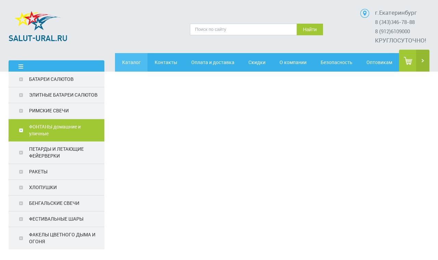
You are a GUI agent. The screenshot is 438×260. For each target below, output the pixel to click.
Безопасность (336, 62)
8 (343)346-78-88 (395, 21)
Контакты (166, 62)
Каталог (131, 62)
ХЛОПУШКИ (43, 187)
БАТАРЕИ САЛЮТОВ (51, 79)
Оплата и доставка (212, 62)
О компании (293, 62)
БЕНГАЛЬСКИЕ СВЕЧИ (54, 203)
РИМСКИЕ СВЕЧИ (49, 110)
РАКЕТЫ (38, 171)
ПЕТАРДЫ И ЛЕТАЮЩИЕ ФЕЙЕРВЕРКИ (56, 152)
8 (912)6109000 (392, 31)
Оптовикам (379, 62)
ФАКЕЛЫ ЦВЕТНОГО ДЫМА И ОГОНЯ (62, 238)
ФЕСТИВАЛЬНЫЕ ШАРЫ (56, 218)
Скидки (257, 62)
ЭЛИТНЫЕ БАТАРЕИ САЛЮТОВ (63, 94)
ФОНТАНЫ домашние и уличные (55, 130)
